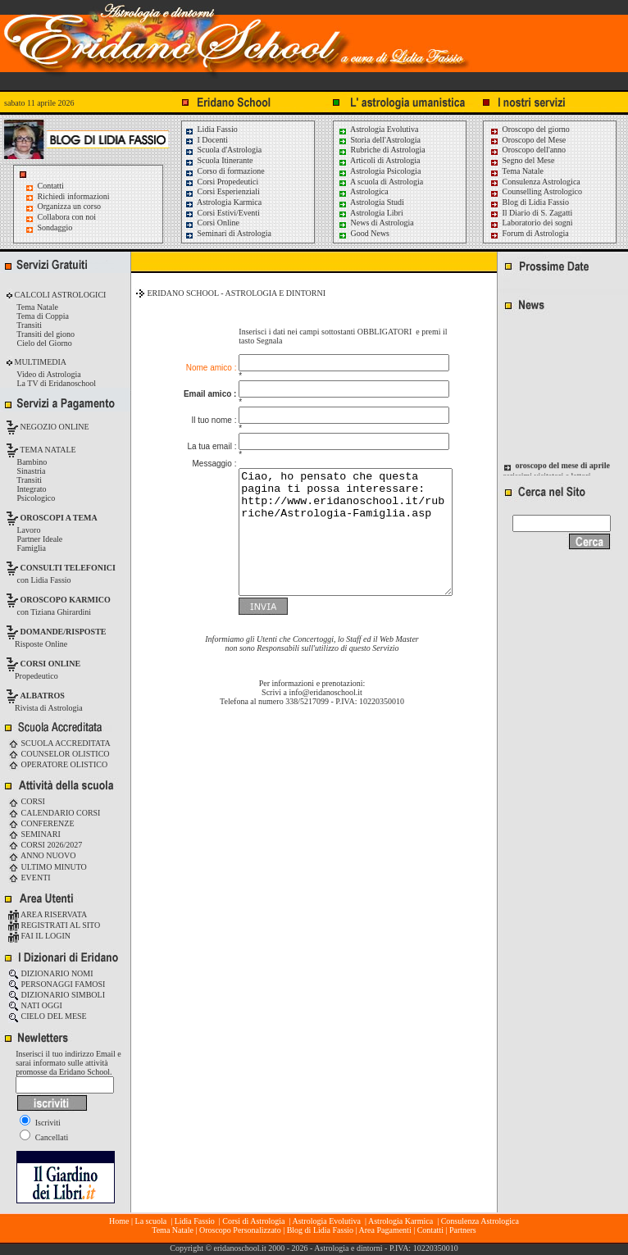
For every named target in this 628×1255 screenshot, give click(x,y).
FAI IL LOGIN (39, 935)
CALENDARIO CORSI (54, 812)
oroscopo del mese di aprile (563, 471)
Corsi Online (211, 222)
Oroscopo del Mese (527, 139)
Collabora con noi (67, 216)
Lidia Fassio (211, 129)
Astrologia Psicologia (379, 170)
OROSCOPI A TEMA (59, 517)
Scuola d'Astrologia (223, 149)
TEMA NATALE (47, 449)
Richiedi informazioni (74, 196)
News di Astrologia (376, 222)
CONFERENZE (41, 823)
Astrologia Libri (370, 212)
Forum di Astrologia (529, 233)
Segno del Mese (521, 160)
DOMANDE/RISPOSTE (63, 631)
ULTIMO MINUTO (47, 866)
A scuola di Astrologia (380, 181)
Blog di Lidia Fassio (529, 202)
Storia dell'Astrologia (379, 139)
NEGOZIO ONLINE (53, 426)
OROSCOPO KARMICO (65, 599)
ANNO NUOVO (41, 855)
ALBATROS (42, 695)
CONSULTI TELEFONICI (68, 567)
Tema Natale (516, 170)
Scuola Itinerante (218, 160)
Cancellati (44, 1137)
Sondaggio (55, 227)
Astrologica (363, 191)
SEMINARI (34, 834)
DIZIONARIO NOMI (50, 973)
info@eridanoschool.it (325, 693)
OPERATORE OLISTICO (57, 764)
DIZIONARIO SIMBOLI (56, 994)
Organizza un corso (70, 206)
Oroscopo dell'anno (535, 149)
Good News (363, 233)
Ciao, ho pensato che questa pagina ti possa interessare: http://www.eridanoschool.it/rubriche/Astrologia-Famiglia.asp (333, 520)
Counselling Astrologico (535, 191)
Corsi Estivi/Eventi (222, 212)
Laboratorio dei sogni (531, 222)
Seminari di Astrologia (227, 233)
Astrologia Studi (371, 202)
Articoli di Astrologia (379, 160)
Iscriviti (40, 1122)
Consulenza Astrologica (534, 181)
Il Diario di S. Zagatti (530, 212)
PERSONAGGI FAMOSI (56, 984)
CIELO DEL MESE (47, 1016)
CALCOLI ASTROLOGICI (59, 294)
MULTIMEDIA (39, 361)
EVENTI (29, 877)
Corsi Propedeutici (221, 181)
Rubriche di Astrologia (381, 149)
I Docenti (206, 139)
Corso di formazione (224, 170)
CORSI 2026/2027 (45, 844)
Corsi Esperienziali (222, 191)
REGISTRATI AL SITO (54, 925)
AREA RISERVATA (47, 914)
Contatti (51, 185)
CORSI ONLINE (50, 663)
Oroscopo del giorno (529, 129)
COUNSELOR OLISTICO (59, 753)
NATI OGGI (35, 1005)
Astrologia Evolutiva (378, 129)
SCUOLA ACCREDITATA (59, 743)
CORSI (26, 801)
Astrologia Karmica (223, 202)
